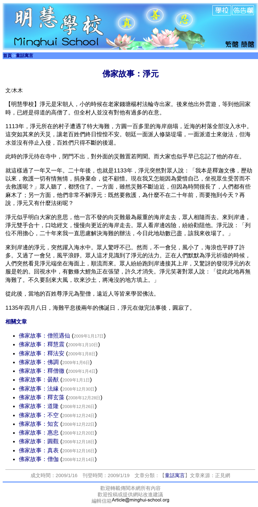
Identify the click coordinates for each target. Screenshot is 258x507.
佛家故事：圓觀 (39, 441)
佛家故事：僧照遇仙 (45, 335)
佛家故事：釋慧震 (42, 344)
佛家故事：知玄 (39, 423)
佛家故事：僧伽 (39, 459)
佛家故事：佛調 (39, 362)
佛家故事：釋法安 (42, 353)
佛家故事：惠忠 (39, 432)
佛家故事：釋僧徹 (42, 370)
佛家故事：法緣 (39, 388)
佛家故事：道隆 (39, 406)
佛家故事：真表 (39, 450)
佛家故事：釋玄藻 (42, 397)
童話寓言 (24, 55)
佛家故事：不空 (39, 415)
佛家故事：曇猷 (39, 379)
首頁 (7, 55)
